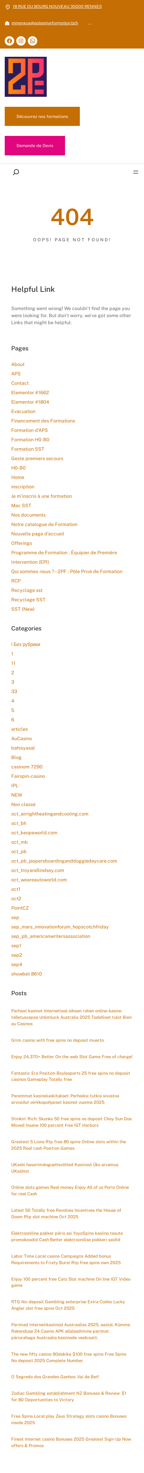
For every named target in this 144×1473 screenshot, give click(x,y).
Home (17, 477)
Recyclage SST (28, 599)
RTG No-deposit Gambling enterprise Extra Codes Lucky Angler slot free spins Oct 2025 (68, 1305)
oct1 (15, 889)
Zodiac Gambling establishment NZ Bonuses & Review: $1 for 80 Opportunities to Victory (68, 1396)
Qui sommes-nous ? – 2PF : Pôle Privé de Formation (66, 571)
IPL (14, 785)
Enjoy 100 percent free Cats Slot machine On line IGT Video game (70, 1282)
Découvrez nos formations (42, 116)
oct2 (16, 898)
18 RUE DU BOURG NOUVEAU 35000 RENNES (57, 6)
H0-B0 (18, 468)
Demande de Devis (35, 145)
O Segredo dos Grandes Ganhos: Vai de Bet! (55, 1376)
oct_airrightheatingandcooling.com (49, 814)
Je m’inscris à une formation (41, 496)
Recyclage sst (27, 590)
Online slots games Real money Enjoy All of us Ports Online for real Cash (70, 1190)
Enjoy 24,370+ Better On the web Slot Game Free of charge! (71, 1056)
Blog (16, 757)
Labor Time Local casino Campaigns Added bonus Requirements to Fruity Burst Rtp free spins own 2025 (66, 1259)
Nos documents (28, 515)
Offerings (21, 543)
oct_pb (19, 851)
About (18, 364)
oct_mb (19, 842)
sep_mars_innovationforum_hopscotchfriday (60, 927)
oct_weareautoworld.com (39, 880)
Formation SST (27, 449)
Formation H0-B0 (30, 439)
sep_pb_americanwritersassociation (50, 936)
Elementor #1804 (30, 402)
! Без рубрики (25, 644)
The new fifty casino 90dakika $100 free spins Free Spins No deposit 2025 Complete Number (68, 1357)
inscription (22, 487)
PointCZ (20, 908)
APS (16, 374)
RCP (16, 581)
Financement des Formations (43, 421)
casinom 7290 (27, 767)
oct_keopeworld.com (34, 832)
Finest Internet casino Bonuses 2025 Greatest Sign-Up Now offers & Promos (71, 1442)
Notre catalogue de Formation (44, 524)
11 (13, 663)
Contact (20, 383)
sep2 (16, 955)
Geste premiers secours (37, 458)
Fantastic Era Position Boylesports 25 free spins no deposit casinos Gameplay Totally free (70, 1076)
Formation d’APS (29, 430)
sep (15, 917)
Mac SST (21, 505)
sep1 (16, 945)
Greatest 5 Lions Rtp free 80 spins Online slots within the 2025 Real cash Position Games (68, 1145)
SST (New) (23, 609)
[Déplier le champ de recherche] (17, 172)
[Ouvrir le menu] (135, 172)
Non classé (23, 804)
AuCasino (21, 738)
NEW (16, 795)
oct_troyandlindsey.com (37, 870)
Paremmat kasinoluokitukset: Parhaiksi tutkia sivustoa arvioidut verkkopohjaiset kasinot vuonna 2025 (65, 1099)
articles (19, 729)
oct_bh (18, 823)
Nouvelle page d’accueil (37, 534)
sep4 (16, 964)
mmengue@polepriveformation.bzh (45, 23)
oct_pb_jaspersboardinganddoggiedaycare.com (64, 861)
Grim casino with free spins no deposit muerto (57, 1040)
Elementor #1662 (30, 392)
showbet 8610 (26, 974)
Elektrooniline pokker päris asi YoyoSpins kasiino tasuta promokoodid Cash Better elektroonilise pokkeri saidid (67, 1236)
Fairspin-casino (28, 776)
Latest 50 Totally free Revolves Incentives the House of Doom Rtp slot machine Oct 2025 (66, 1213)
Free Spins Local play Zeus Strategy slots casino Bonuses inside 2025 (69, 1419)
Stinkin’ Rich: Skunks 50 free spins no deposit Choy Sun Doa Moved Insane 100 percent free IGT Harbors (71, 1122)
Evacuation (23, 411)
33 (14, 691)
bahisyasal (23, 748)
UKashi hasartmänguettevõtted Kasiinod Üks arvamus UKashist (64, 1168)
